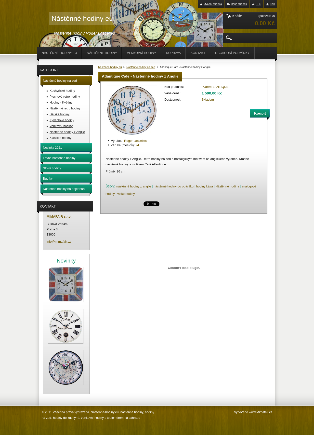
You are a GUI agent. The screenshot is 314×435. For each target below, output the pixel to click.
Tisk (272, 3)
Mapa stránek (239, 3)
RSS (258, 3)
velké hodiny (126, 194)
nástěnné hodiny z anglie (133, 186)
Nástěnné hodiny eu (110, 67)
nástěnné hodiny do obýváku (174, 186)
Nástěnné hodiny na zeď (140, 67)
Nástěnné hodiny (227, 186)
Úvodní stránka (213, 3)
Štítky (109, 186)
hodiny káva (204, 186)
